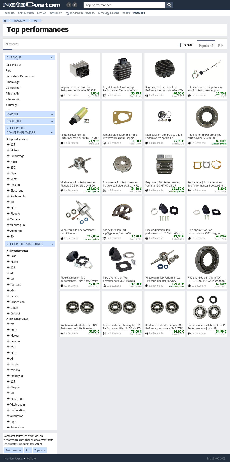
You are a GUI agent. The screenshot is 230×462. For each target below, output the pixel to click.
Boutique (14, 121)
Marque (12, 114)
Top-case (39, 450)
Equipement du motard (80, 13)
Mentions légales (13, 458)
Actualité (56, 13)
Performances (13, 450)
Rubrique (13, 57)
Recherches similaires (24, 244)
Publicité (31, 458)
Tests (126, 13)
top (35, 20)
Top (28, 450)
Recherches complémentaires (20, 130)
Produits (139, 13)
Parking (9, 13)
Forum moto (26, 13)
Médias (41, 13)
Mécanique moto (108, 13)
